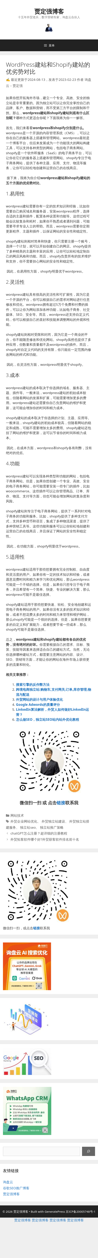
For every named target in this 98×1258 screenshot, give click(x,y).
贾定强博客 (49, 11)
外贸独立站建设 (53, 821)
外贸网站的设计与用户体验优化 (39, 699)
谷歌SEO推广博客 (16, 1188)
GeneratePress (55, 1211)
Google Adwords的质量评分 (38, 704)
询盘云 (8, 1182)
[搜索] (88, 1151)
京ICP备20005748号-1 (80, 1211)
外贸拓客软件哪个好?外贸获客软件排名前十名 (44, 839)
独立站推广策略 (51, 827)
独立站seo (28, 827)
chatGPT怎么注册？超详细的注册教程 (38, 833)
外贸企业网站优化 (23, 821)
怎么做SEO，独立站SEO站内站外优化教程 (47, 719)
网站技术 (17, 815)
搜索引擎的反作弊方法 (32, 684)
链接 (61, 803)
